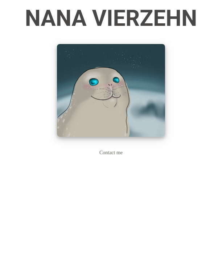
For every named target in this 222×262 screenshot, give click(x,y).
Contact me (111, 152)
